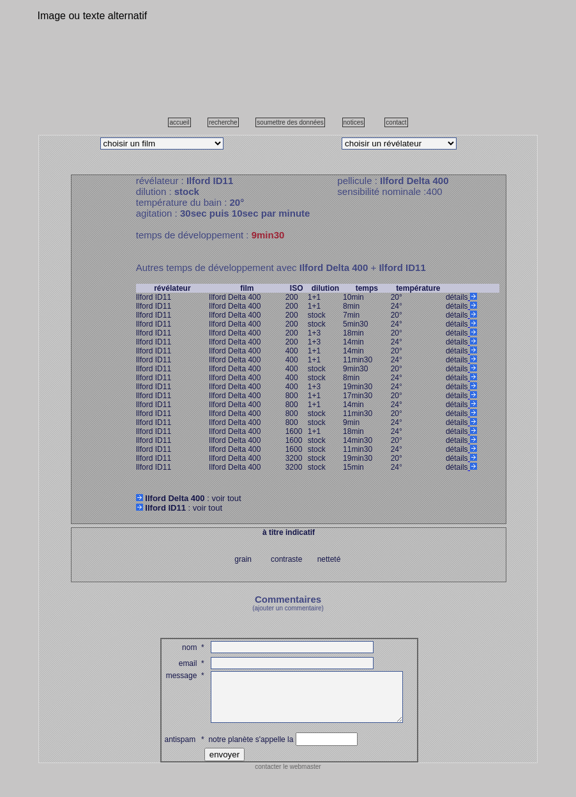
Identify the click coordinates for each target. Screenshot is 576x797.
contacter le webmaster (288, 776)
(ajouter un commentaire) (288, 608)
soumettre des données (290, 122)
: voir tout (188, 498)
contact (396, 122)
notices (354, 122)
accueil (179, 122)
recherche (223, 122)
